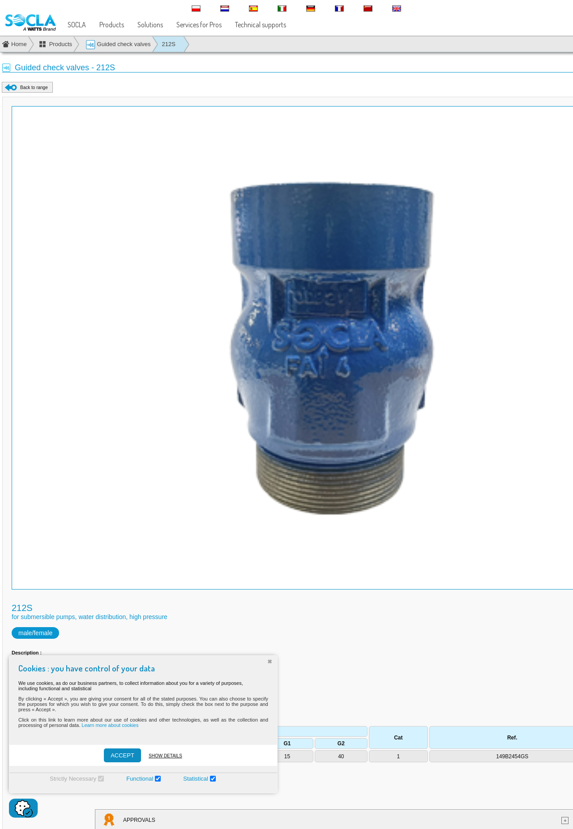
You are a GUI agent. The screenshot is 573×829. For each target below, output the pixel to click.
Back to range (34, 87)
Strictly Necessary (73, 778)
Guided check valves (118, 44)
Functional (139, 778)
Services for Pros (199, 24)
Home (19, 44)
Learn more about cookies (109, 725)
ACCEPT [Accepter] (122, 755)
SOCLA (77, 24)
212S (168, 44)
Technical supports (260, 24)
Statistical (195, 778)
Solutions (150, 24)
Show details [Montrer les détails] (165, 755)
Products (111, 24)
